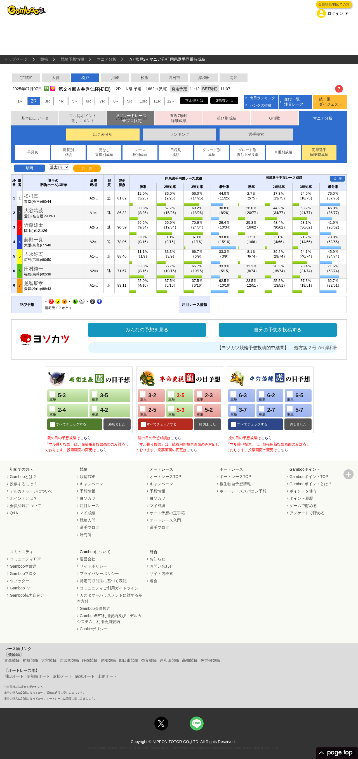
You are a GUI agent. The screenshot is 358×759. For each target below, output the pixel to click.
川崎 (115, 77)
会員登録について (25, 505)
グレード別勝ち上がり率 (247, 152)
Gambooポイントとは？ (310, 484)
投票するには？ (23, 484)
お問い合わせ (161, 566)
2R (33, 101)
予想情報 (87, 491)
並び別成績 (226, 118)
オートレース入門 (165, 520)
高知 (233, 77)
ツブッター (19, 581)
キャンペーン (91, 484)
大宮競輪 (49, 660)
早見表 (32, 152)
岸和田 (204, 77)
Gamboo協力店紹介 (27, 595)
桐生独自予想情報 (235, 484)
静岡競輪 (90, 660)
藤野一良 (33, 239)
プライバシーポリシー (99, 573)
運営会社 (87, 559)
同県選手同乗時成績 (319, 152)
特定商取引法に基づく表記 (103, 581)
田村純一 (33, 269)
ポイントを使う (303, 491)
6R (88, 101)
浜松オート (62, 676)
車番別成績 (283, 152)
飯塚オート (85, 676)
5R (74, 101)
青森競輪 (12, 660)
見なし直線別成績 (104, 152)
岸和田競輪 (169, 660)
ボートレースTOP (235, 476)
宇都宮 (26, 77)
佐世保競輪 (210, 660)
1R (19, 101)
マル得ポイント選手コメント (82, 118)
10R (143, 101)
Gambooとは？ (23, 476)
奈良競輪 (149, 660)
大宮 (56, 77)
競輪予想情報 (72, 59)
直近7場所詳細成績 (179, 118)
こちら (85, 438)
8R (115, 101)
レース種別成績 (140, 152)
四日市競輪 (128, 660)
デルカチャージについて (31, 491)
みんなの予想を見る (147, 329)
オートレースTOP (165, 476)
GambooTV (20, 588)
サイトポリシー (93, 566)
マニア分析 (106, 59)
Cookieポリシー (94, 629)
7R (102, 101)
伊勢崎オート (38, 676)
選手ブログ (89, 527)
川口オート (14, 676)
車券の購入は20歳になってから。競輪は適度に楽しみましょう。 (45, 692)
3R (47, 101)
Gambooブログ (23, 573)
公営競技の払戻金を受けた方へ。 (25, 686)
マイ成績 (87, 513)
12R (170, 101)
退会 (153, 581)
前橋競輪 (30, 660)
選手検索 (256, 134)
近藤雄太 (33, 225)
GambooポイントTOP (308, 476)
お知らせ (157, 559)
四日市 (174, 77)
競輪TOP (88, 476)
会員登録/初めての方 (333, 4)
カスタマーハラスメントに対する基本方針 (109, 598)
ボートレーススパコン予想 (243, 491)
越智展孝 (33, 283)
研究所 (85, 534)
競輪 (44, 59)
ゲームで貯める (303, 505)
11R (157, 101)
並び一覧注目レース (294, 101)
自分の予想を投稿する (278, 329)
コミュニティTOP (25, 559)
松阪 (145, 77)
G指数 (274, 118)
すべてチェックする (70, 424)
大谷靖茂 (33, 210)
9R (129, 101)
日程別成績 (175, 152)
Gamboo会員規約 (95, 608)
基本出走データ (35, 118)
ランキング (179, 134)
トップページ (16, 59)
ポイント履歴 (301, 498)
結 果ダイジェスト (330, 101)
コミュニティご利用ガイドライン (109, 588)
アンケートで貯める (307, 513)
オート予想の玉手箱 (167, 513)
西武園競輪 (69, 660)
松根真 (31, 196)
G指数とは (224, 100)
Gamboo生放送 (23, 566)
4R (60, 101)
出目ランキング (262, 98)
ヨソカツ (87, 498)
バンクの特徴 (261, 105)
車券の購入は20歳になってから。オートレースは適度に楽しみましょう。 (50, 698)
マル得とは (194, 100)
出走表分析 (103, 134)
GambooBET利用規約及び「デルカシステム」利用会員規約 (109, 618)
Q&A (14, 513)
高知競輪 (190, 660)
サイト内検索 (161, 573)
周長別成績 (68, 152)
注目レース (89, 505)
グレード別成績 (211, 152)
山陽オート (107, 676)
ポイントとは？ (23, 498)
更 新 (87, 168)
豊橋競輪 (108, 660)
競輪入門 (87, 520)
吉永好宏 (33, 254)
